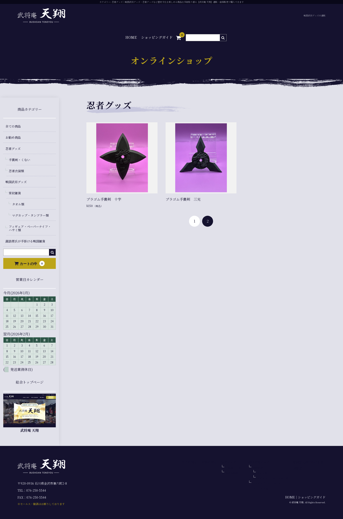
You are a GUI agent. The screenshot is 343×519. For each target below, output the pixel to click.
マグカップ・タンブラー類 (30, 215)
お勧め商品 (13, 137)
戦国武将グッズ (16, 182)
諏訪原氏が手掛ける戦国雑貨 (25, 241)
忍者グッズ (13, 148)
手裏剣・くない (19, 160)
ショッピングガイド (157, 37)
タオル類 (18, 204)
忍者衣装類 (16, 171)
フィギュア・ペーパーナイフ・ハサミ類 (30, 228)
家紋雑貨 (15, 193)
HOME (131, 37)
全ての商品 (13, 126)
